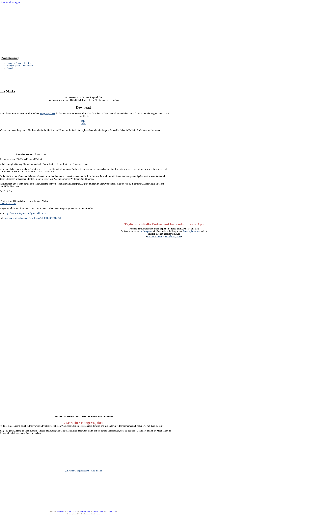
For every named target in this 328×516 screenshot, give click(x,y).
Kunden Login (97, 511)
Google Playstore (173, 236)
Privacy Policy (72, 511)
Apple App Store (154, 236)
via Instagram (145, 231)
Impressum (61, 511)
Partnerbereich (110, 511)
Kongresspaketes (47, 113)
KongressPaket (85, 511)
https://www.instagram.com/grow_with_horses (26, 213)
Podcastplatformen (191, 231)
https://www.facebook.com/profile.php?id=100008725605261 (33, 218)
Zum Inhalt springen (10, 2)
